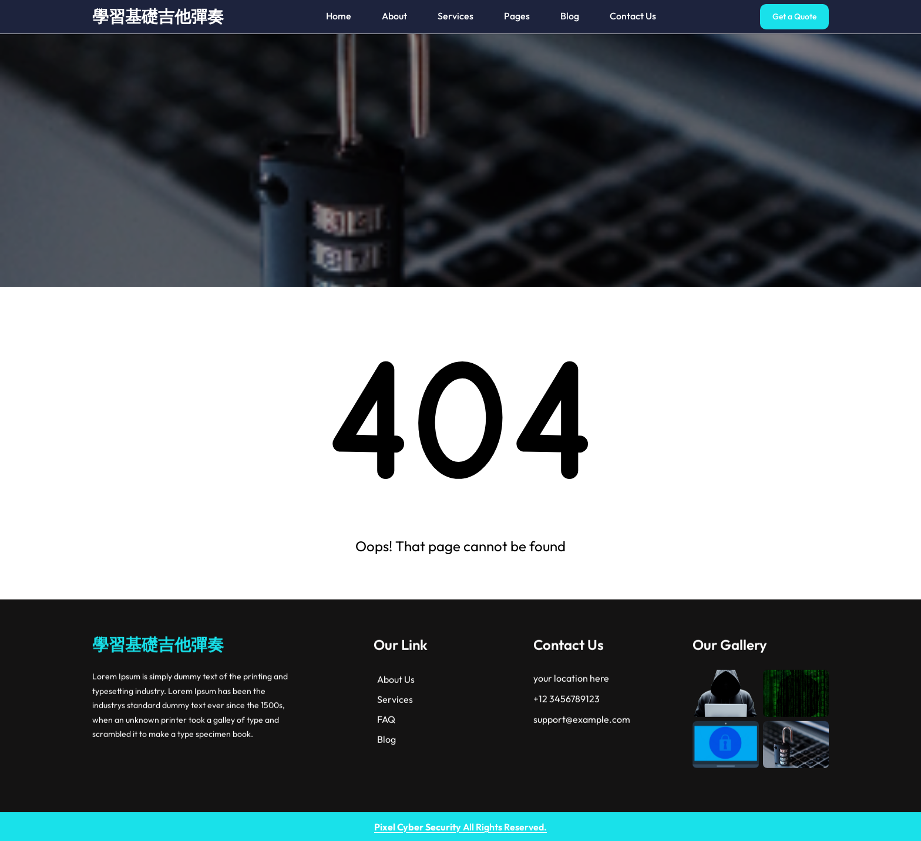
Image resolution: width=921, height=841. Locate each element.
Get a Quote (794, 16)
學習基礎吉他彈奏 (158, 16)
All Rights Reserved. (460, 827)
